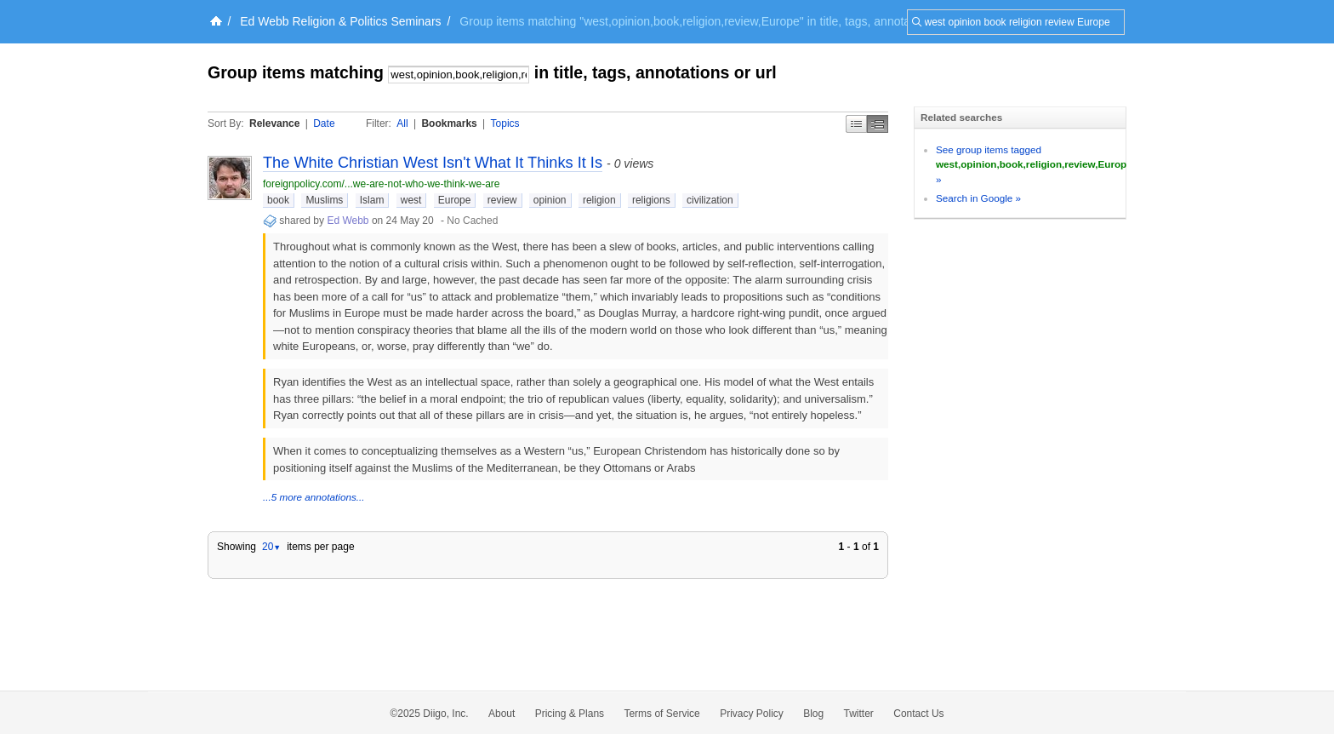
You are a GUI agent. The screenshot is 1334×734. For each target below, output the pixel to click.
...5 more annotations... (314, 496)
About (501, 714)
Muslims (324, 200)
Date (323, 123)
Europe (454, 200)
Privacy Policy (752, 714)
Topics (505, 123)
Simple (856, 124)
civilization (710, 200)
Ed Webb (347, 221)
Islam (372, 200)
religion (599, 200)
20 (271, 547)
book (278, 200)
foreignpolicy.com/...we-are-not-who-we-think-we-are (381, 184)
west (411, 200)
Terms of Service (661, 714)
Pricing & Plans (569, 714)
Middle (877, 124)
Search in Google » (978, 198)
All (402, 123)
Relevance (274, 123)
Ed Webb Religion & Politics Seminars (340, 21)
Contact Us (918, 714)
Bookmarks (448, 123)
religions (651, 200)
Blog (813, 714)
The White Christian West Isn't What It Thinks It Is (432, 162)
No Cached (472, 221)
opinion (550, 200)
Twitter (859, 714)
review (502, 200)
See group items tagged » (1034, 164)
